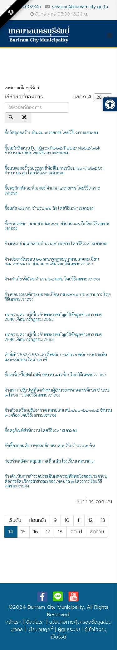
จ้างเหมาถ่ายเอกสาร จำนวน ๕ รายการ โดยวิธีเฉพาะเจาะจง (56, 243)
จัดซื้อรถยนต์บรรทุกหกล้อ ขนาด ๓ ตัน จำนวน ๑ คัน (50, 445)
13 (103, 520)
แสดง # (82, 97)
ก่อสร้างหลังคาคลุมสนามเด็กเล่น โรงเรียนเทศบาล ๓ (50, 461)
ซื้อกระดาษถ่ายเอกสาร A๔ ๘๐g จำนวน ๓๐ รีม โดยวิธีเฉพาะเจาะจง (57, 226)
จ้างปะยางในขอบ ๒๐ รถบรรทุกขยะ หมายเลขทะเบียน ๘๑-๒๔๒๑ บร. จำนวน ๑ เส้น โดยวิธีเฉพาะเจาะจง (52, 261)
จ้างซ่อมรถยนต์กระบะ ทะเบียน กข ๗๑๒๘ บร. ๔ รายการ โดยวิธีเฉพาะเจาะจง (58, 296)
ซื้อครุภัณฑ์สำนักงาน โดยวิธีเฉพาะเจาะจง (41, 430)
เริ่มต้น (15, 520)
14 (10, 532)
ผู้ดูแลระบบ (69, 629)
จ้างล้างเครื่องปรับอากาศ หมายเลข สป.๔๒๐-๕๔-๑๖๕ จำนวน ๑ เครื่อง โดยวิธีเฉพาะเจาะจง (58, 412)
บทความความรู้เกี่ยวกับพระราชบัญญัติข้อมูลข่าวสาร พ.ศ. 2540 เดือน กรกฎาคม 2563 (54, 317)
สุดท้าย (97, 532)
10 (67, 520)
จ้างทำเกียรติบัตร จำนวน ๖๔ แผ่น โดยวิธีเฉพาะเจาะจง (52, 278)
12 (90, 520)
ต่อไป (76, 532)
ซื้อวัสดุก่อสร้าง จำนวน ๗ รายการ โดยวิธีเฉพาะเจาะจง (51, 132)
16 (35, 532)
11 (78, 520)
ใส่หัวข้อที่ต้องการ (25, 97)
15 (23, 532)
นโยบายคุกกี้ (40, 629)
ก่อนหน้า (37, 520)
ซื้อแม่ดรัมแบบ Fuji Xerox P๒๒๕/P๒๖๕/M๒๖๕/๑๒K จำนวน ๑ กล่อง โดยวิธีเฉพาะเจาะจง (52, 150)
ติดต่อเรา (35, 622)
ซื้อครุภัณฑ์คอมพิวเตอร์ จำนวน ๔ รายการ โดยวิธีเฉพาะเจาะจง (52, 190)
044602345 (28, 6)
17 (48, 532)
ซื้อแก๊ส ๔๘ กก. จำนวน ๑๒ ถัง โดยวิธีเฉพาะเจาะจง (49, 208)
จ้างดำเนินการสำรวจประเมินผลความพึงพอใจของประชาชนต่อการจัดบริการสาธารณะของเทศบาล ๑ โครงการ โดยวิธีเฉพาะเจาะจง (56, 480)
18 (60, 532)
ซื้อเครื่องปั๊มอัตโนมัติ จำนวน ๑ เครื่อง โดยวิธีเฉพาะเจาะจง (55, 374)
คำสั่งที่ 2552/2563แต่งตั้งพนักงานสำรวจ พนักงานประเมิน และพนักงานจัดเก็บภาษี (56, 357)
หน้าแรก (14, 622)
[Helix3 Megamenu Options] (111, 36)
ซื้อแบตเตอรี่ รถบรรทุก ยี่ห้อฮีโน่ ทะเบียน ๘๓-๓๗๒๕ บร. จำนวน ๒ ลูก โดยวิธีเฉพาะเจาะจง (54, 170)
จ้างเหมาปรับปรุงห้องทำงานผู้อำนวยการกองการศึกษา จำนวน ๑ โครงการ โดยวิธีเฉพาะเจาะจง (57, 392)
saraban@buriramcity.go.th (80, 6)
